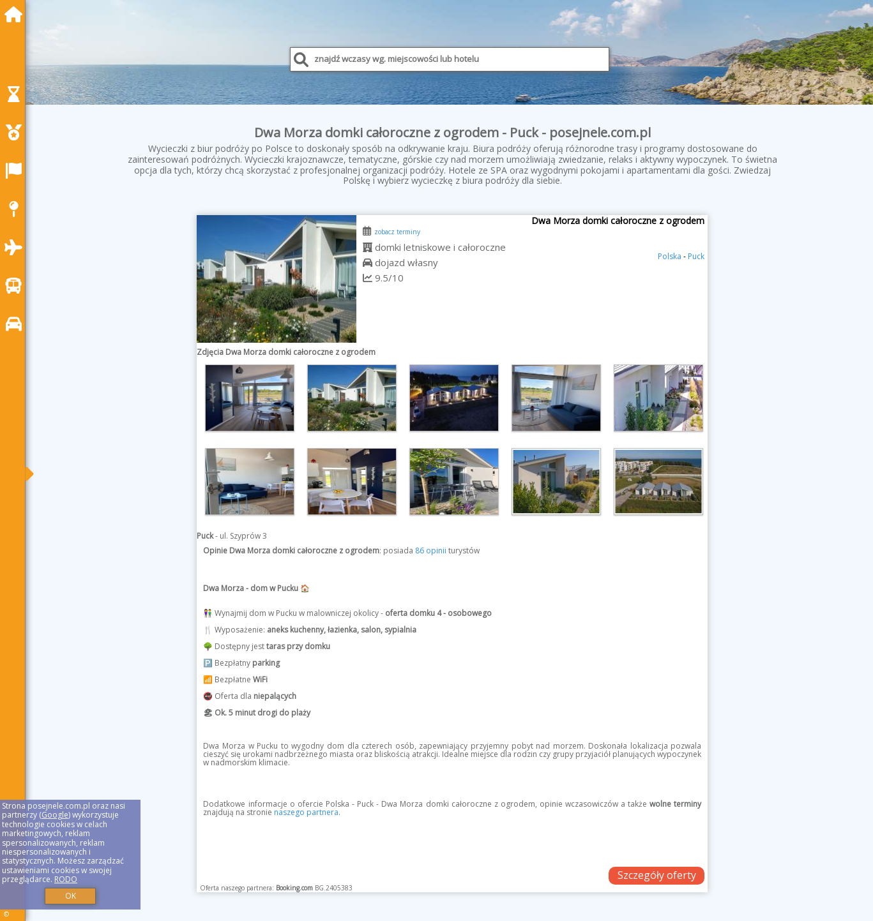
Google (55, 814)
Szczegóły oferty (657, 875)
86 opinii (430, 550)
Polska (669, 256)
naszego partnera (306, 812)
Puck (696, 256)
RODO (65, 879)
